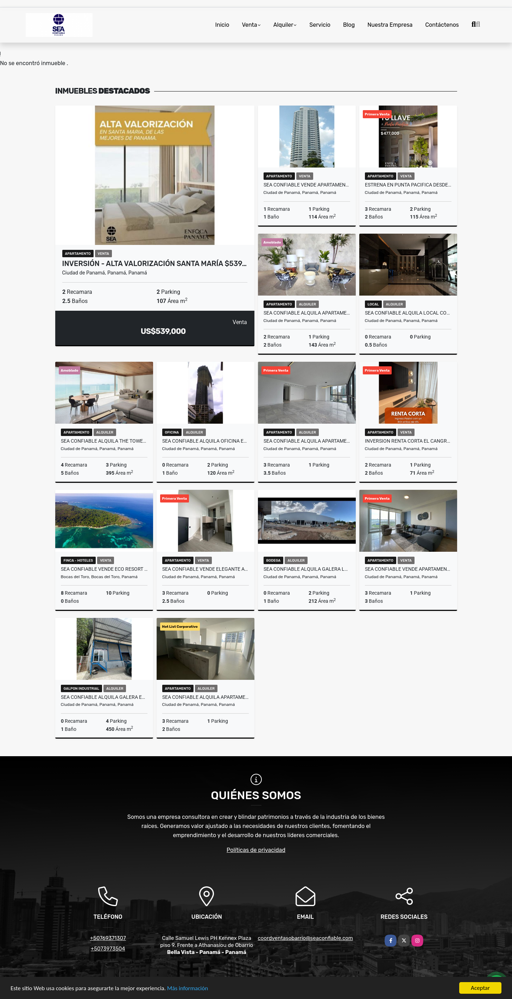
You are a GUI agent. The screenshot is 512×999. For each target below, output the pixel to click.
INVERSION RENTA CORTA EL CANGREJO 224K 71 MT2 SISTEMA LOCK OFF (408, 441)
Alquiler (283, 24)
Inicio (222, 24)
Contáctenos (442, 24)
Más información (187, 988)
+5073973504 (108, 949)
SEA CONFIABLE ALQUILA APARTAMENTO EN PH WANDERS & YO (307, 313)
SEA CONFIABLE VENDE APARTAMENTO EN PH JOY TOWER (307, 185)
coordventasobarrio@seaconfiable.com (305, 938)
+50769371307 (108, 938)
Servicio (319, 24)
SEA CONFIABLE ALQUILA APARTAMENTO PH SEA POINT (307, 441)
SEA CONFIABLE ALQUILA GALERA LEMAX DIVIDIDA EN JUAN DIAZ (307, 569)
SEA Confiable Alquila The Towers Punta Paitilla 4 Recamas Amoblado (104, 441)
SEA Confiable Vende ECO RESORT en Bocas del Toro (104, 569)
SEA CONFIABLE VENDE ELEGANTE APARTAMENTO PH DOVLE (205, 569)
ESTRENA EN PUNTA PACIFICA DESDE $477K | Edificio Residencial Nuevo (408, 185)
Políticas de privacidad (256, 850)
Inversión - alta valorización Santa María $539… (154, 263)
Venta (249, 24)
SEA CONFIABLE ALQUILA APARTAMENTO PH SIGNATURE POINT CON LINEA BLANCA (205, 697)
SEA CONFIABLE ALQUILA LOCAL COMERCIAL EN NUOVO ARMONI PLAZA (408, 313)
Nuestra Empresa (389, 24)
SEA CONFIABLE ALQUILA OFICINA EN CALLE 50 (205, 441)
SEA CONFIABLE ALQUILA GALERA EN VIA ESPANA (104, 697)
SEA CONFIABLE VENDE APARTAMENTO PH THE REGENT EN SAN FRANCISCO (408, 569)
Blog (349, 24)
